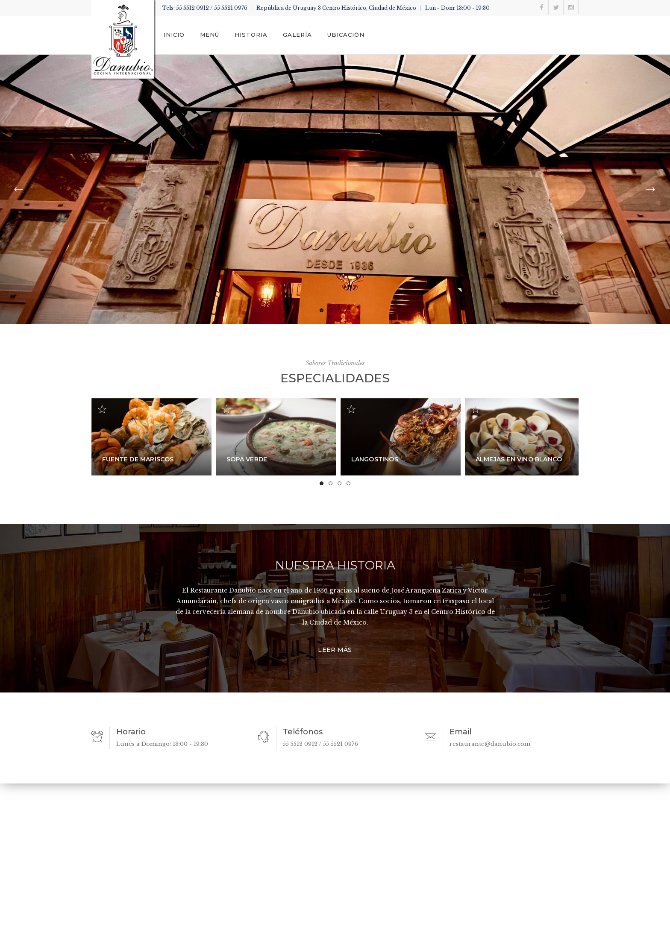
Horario (131, 731)
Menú (209, 34)
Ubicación (345, 34)
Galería (297, 34)
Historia (251, 34)
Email (460, 731)
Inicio (174, 34)
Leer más (335, 650)
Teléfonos (303, 731)
